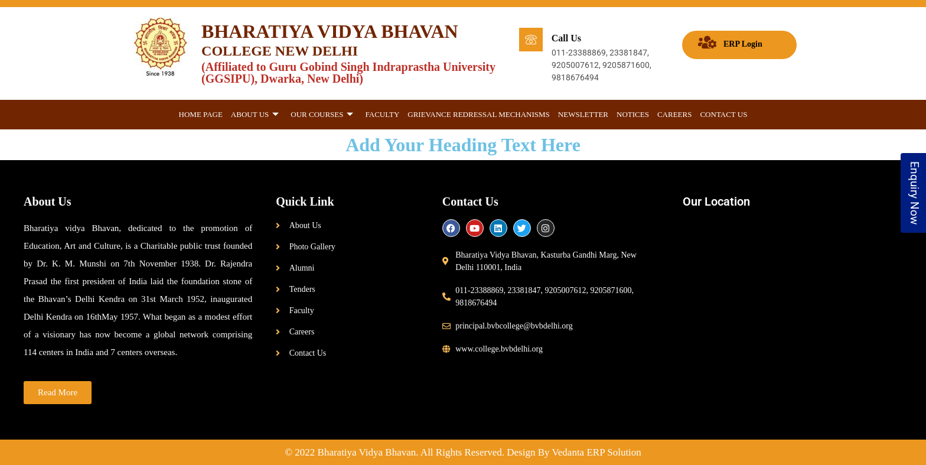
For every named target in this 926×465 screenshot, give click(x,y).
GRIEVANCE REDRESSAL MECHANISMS (478, 114)
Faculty (382, 114)
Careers (674, 114)
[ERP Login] (707, 42)
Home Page (201, 114)
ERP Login (742, 44)
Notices (633, 114)
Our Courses (322, 115)
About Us (255, 115)
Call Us (566, 38)
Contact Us (723, 114)
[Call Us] (531, 39)
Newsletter (583, 114)
